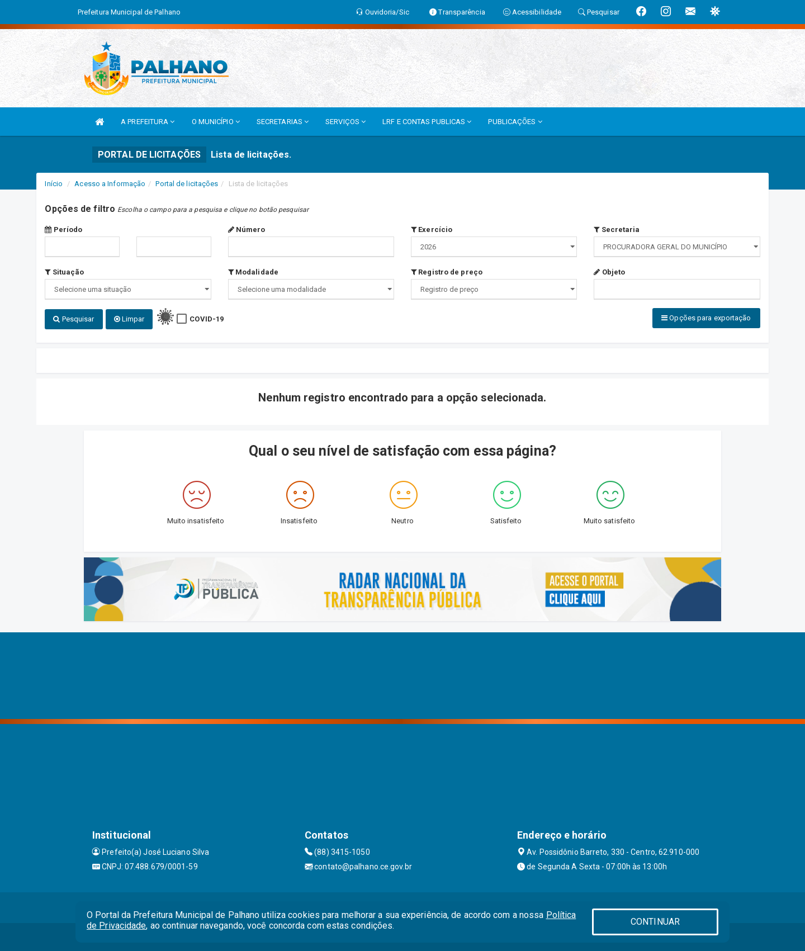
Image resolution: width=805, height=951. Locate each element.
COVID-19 (207, 319)
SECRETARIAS (283, 121)
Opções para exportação (706, 318)
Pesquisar (73, 319)
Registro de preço (446, 272)
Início (54, 183)
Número (247, 229)
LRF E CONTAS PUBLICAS (426, 121)
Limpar (129, 319)
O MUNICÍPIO (216, 121)
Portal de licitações (186, 183)
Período (63, 229)
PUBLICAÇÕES (515, 121)
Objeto (609, 272)
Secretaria (617, 229)
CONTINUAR (655, 921)
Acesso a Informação (109, 183)
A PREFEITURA (147, 121)
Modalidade (253, 272)
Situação (64, 272)
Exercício (431, 229)
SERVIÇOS (345, 121)
